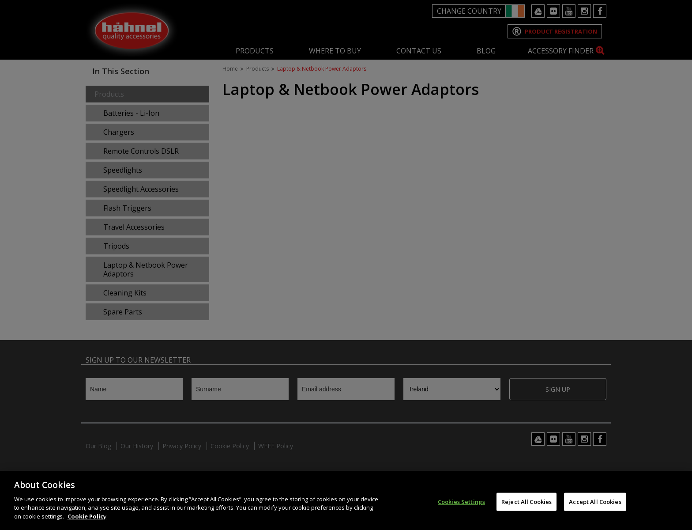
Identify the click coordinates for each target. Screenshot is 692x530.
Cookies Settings (461, 509)
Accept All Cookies (595, 509)
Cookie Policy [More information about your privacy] (87, 524)
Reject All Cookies (526, 509)
